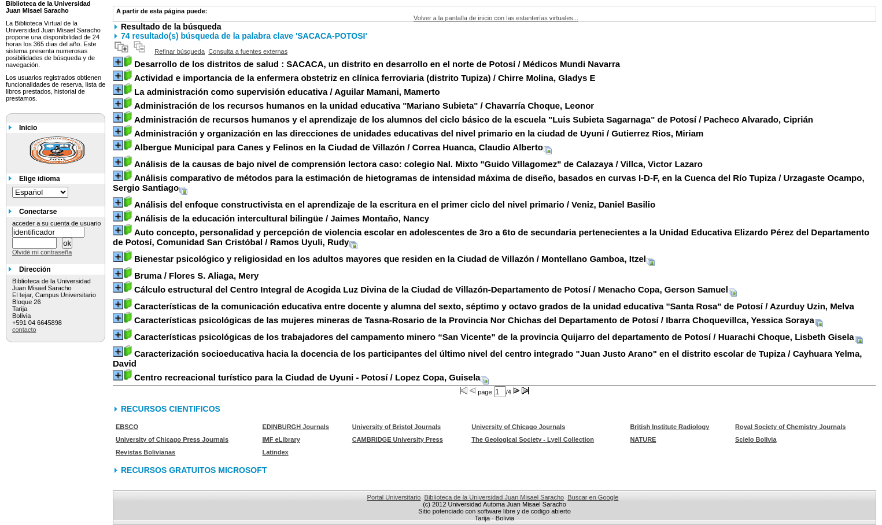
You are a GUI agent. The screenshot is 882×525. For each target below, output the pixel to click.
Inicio (28, 128)
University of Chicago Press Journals (172, 439)
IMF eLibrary (281, 439)
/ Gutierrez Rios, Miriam (418, 133)
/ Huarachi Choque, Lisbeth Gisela (494, 337)
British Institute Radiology (669, 426)
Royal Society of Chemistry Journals (790, 426)
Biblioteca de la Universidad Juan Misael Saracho (494, 497)
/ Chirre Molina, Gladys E (364, 78)
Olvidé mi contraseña (42, 252)
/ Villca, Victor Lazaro (418, 164)
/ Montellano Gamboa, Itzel (390, 259)
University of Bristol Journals (396, 426)
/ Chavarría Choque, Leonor (364, 105)
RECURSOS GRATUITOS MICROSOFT (194, 470)
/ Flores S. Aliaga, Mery (196, 275)
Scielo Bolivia (756, 439)
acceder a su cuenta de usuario (56, 223)
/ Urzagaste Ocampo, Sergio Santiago (489, 183)
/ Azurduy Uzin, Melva (494, 306)
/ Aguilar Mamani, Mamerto (287, 92)
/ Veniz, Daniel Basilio (394, 204)
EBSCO (127, 426)
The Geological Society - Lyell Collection (532, 439)
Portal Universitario (394, 497)
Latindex (275, 452)
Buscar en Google (592, 497)
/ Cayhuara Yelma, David (487, 358)
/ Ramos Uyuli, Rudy (491, 237)
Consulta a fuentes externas (247, 51)
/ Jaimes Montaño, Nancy (281, 218)
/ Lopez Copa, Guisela (307, 377)
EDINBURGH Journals (295, 426)
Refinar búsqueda (179, 51)
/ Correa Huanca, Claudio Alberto (338, 147)
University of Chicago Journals (518, 426)
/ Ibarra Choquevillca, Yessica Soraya (474, 320)
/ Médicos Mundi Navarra (377, 64)
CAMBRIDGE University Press (397, 439)
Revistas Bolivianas (145, 452)
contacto (24, 329)
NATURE (643, 439)
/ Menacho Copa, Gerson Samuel (431, 289)
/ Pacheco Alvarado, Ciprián (473, 119)
